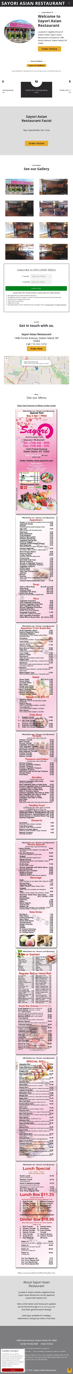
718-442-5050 (37, 342)
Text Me (25, 276)
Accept (13, 1370)
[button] (36, 368)
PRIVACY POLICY (7, 1366)
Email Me (26, 282)
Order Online (49, 51)
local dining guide (47, 1306)
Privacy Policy (50, 305)
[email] (40, 282)
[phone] (41, 276)
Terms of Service (61, 305)
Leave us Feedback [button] (36, 68)
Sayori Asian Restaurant (33, 3)
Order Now (36, 344)
